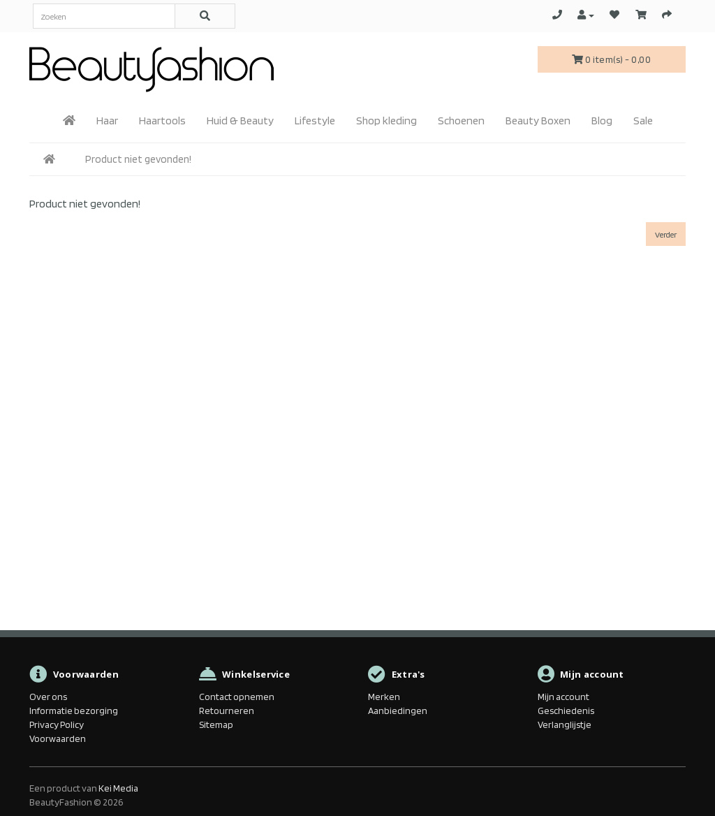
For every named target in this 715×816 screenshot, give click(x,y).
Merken (384, 696)
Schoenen (461, 120)
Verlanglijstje (564, 724)
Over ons (48, 696)
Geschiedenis (566, 710)
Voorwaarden (57, 738)
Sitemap (216, 724)
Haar (107, 120)
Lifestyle (315, 120)
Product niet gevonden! (138, 159)
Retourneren (226, 710)
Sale (643, 120)
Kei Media (118, 788)
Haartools (162, 120)
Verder (666, 234)
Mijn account (563, 696)
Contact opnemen (236, 696)
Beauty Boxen (538, 120)
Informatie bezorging (73, 710)
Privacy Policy (56, 724)
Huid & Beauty (240, 120)
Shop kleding (386, 120)
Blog (601, 120)
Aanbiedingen (397, 710)
